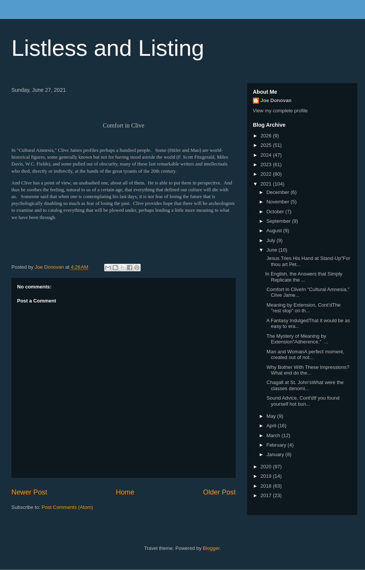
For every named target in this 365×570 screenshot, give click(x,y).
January (276, 454)
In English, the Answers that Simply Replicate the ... (303, 277)
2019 (266, 476)
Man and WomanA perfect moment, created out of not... (304, 355)
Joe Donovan (276, 100)
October (276, 211)
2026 (266, 136)
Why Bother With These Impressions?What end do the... (307, 370)
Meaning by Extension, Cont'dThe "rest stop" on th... (302, 308)
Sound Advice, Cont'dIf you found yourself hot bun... (302, 401)
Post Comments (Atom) (67, 507)
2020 (266, 466)
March (274, 435)
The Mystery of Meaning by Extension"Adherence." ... (296, 339)
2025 (266, 145)
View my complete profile (280, 110)
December (279, 192)
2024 (266, 155)
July (272, 240)
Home (125, 492)
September (279, 221)
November (279, 202)
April (272, 425)
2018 (266, 486)
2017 (266, 495)
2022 (266, 174)
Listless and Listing (107, 48)
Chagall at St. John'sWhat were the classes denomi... (304, 385)
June (273, 250)
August (275, 230)
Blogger (211, 548)
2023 (266, 164)
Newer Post (29, 492)
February (277, 445)
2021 (266, 184)
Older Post (219, 492)
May (272, 416)
